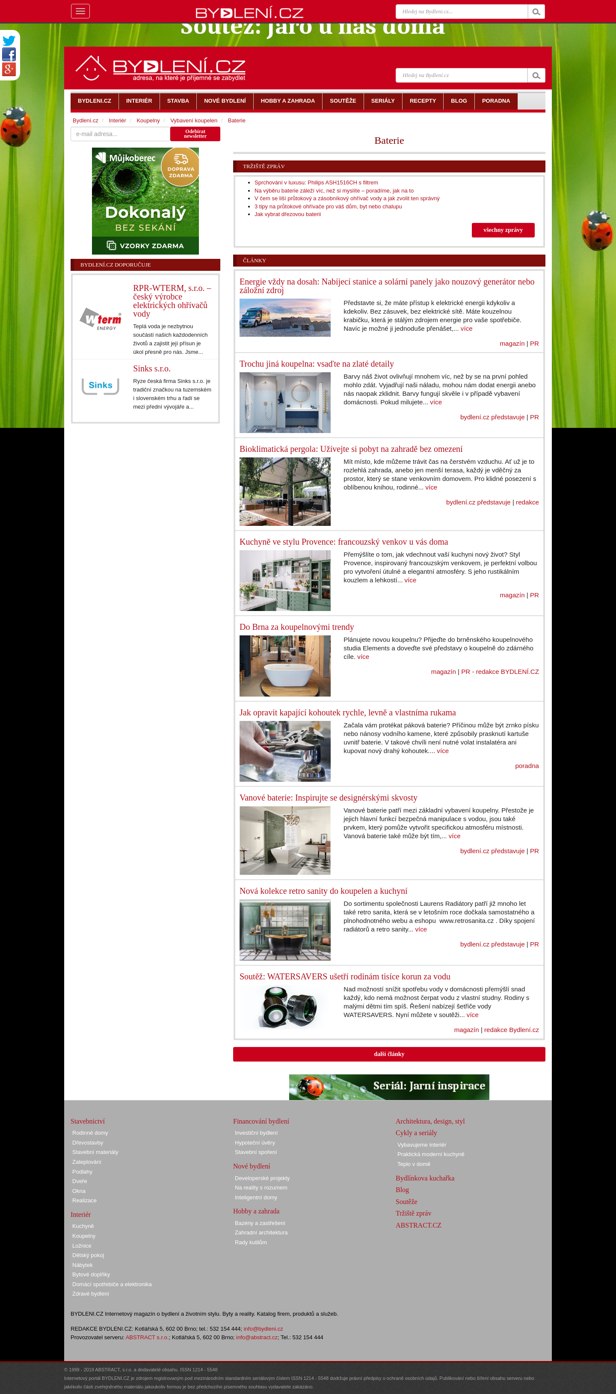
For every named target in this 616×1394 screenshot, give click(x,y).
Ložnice (82, 1246)
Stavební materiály (95, 1152)
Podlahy (82, 1172)
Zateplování (86, 1162)
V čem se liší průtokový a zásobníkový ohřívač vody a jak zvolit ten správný (347, 198)
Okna (79, 1191)
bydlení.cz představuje (492, 417)
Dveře (79, 1181)
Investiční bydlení (256, 1133)
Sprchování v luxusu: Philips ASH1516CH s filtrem (316, 182)
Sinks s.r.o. (152, 368)
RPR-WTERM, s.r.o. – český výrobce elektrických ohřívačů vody (172, 300)
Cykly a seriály (416, 1132)
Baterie (237, 120)
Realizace (84, 1200)
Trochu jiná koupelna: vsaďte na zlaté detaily (317, 363)
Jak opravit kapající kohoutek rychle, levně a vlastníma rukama (348, 712)
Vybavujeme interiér (421, 1145)
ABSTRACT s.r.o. (147, 1337)
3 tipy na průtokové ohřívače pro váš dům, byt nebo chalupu (328, 206)
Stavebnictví (88, 1121)
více (467, 328)
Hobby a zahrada (256, 1211)
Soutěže (407, 1201)
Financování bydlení (261, 1121)
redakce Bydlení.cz (511, 1029)
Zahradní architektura (261, 1232)
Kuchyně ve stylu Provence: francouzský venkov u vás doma (344, 541)
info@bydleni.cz (263, 1329)
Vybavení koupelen (193, 120)
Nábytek (82, 1265)
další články (389, 1054)
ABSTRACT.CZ (418, 1225)
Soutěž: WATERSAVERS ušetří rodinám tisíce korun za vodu (345, 976)
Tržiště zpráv (264, 166)
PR (534, 343)
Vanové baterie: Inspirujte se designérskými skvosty (329, 797)
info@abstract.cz (257, 1337)
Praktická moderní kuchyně (431, 1154)
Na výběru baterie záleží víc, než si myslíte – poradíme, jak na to (334, 190)
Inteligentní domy (256, 1197)
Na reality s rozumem (261, 1187)
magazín (512, 343)
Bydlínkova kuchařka (425, 1178)
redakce (527, 502)
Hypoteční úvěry (255, 1142)
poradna (527, 765)
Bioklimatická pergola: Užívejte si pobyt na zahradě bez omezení (351, 449)
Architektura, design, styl (430, 1121)
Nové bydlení (251, 1166)
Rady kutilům (251, 1242)
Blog (402, 1189)
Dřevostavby (87, 1142)
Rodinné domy (90, 1133)
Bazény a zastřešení (260, 1223)
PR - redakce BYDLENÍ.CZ (500, 671)
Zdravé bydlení (90, 1293)
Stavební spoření (256, 1152)
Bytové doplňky (91, 1274)
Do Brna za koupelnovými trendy (297, 627)
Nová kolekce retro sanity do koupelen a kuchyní (324, 891)
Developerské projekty (262, 1178)
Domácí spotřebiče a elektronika (112, 1284)
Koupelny (148, 120)
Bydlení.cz (85, 120)
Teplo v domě (413, 1164)
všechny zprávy (503, 230)
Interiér (117, 120)
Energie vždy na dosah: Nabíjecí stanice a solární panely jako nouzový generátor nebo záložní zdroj (387, 286)
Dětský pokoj (88, 1255)
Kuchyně (83, 1226)
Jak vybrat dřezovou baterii (288, 214)
